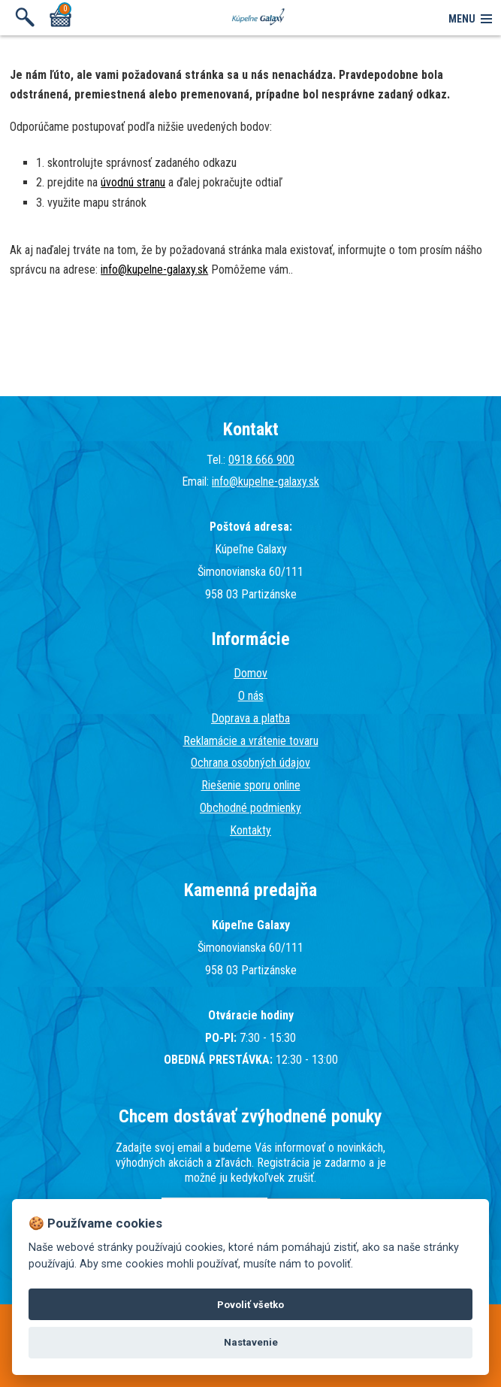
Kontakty (250, 830)
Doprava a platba (250, 718)
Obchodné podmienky (250, 808)
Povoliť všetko (250, 1304)
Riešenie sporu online (250, 785)
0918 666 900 (261, 460)
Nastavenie (251, 1342)
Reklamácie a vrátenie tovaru (250, 741)
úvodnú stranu (133, 182)
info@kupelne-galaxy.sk (154, 269)
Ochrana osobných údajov (250, 763)
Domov (250, 673)
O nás (251, 696)
